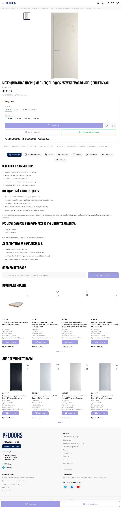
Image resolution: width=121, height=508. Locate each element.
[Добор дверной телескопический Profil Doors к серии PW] (16, 303)
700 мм (16, 110)
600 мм (8, 110)
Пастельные (59, 146)
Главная (5, 8)
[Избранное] (112, 3)
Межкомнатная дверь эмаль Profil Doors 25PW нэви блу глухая (14, 397)
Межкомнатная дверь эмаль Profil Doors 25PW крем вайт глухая (74, 397)
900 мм (33, 110)
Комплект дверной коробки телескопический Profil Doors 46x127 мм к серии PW (105, 324)
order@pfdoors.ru (11, 452)
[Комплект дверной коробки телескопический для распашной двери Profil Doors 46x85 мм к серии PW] (75, 303)
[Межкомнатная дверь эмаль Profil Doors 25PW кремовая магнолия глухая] (65, 46)
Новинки (66, 460)
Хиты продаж (68, 463)
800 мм (24, 110)
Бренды (6, 146)
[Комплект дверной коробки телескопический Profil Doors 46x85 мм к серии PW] (45, 303)
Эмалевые (83, 146)
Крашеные (42, 146)
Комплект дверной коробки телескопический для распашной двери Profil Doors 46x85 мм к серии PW (75, 324)
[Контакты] (103, 3)
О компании (67, 474)
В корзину (10, 342)
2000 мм (9, 118)
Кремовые (92, 146)
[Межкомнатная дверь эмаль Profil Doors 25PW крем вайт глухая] (75, 377)
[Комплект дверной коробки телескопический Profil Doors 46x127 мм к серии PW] (105, 303)
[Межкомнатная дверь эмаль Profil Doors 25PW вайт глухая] (45, 377)
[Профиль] (107, 3)
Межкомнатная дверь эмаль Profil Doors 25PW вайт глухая (44, 397)
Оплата (77, 154)
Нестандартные (72, 146)
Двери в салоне (68, 470)
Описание (14, 154)
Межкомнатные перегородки (73, 443)
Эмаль (51, 8)
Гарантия (107, 154)
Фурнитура (67, 440)
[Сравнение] (113, 125)
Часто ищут (32, 146)
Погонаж (66, 450)
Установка (91, 154)
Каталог (12, 8)
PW (111, 146)
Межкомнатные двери (24, 8)
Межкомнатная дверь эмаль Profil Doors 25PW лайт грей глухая (103, 397)
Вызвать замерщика (11, 446)
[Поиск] (98, 3)
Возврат (60, 160)
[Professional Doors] (11, 3)
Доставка (63, 154)
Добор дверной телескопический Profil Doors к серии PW (15, 323)
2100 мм (18, 118)
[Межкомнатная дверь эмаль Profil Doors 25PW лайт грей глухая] (105, 377)
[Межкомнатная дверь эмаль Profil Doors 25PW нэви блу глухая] (16, 377)
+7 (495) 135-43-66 (10, 442)
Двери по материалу (40, 8)
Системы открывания (71, 447)
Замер (49, 154)
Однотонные (103, 146)
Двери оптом (68, 453)
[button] (57, 351)
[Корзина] (117, 3)
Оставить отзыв (103, 275)
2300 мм (36, 118)
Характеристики (32, 154)
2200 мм (27, 118)
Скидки (65, 466)
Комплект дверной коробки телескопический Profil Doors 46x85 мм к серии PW (45, 324)
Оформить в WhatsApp (89, 132)
